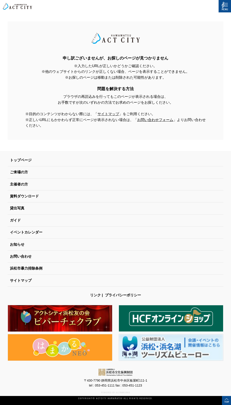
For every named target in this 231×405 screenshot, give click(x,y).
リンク (95, 295)
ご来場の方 (19, 172)
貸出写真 (17, 208)
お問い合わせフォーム (155, 120)
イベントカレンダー (26, 232)
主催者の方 (19, 184)
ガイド (15, 220)
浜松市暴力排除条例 (26, 268)
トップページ (21, 160)
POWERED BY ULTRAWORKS (115, 392)
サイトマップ (108, 114)
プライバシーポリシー (123, 295)
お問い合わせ (21, 256)
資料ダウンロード (24, 196)
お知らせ (17, 244)
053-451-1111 (105, 385)
